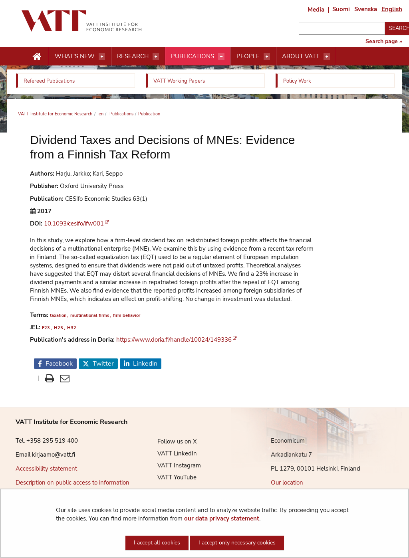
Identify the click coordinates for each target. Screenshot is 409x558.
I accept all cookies (157, 542)
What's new (75, 56)
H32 (71, 328)
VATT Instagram (173, 465)
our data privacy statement (221, 518)
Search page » (383, 41)
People (248, 56)
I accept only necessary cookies (237, 542)
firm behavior (126, 315)
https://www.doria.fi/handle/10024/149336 (174, 340)
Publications (192, 56)
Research (133, 56)
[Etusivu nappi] (38, 56)
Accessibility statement (46, 469)
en (100, 114)
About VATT (301, 56)
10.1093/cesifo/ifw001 (74, 224)
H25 (58, 328)
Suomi (341, 9)
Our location (287, 483)
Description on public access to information (72, 483)
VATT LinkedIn (171, 453)
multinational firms (89, 315)
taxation (58, 315)
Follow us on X (171, 441)
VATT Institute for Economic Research (55, 114)
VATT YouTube (171, 477)
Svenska (365, 9)
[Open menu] (102, 56)
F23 (46, 328)
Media (316, 10)
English (391, 9)
